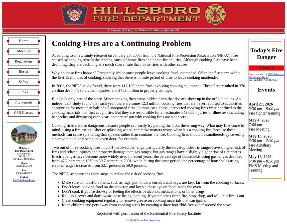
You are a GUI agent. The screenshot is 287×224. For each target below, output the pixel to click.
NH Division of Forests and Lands (266, 75)
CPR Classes (23, 112)
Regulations (23, 61)
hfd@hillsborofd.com (24, 180)
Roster (23, 72)
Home (23, 41)
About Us (24, 51)
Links (23, 92)
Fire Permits (24, 102)
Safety (23, 82)
